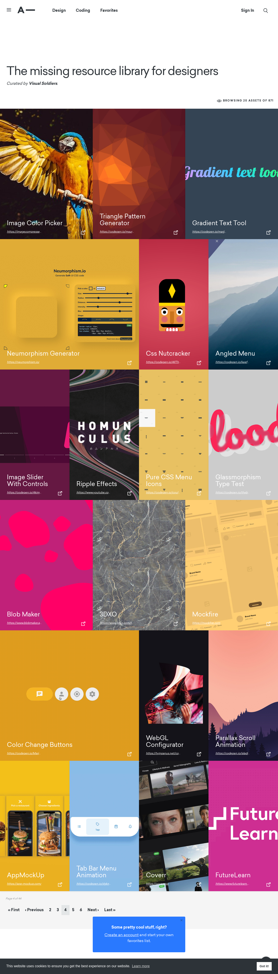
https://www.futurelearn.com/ (234, 883)
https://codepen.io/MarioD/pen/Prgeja (32, 753)
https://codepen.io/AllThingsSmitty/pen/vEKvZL (178, 362)
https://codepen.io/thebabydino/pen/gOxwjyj (245, 492)
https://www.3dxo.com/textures (121, 623)
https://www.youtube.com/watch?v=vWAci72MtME (110, 492)
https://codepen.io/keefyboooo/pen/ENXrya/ (245, 362)
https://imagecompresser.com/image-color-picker (40, 231)
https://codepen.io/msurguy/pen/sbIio (125, 231)
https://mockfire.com (206, 623)
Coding (83, 10)
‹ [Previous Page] (34, 909)
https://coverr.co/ (157, 883)
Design (59, 10)
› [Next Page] (93, 909)
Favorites (109, 10)
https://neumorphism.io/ (23, 362)
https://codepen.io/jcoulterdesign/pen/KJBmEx (177, 492)
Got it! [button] (264, 966)
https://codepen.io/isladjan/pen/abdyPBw (243, 753)
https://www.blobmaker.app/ (25, 623)
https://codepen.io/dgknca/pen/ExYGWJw (104, 883)
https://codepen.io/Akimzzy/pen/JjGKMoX (35, 492)
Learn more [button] (141, 966)
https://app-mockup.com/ (24, 883)
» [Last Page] (109, 909)
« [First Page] (14, 909)
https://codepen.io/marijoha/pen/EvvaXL (219, 231)
